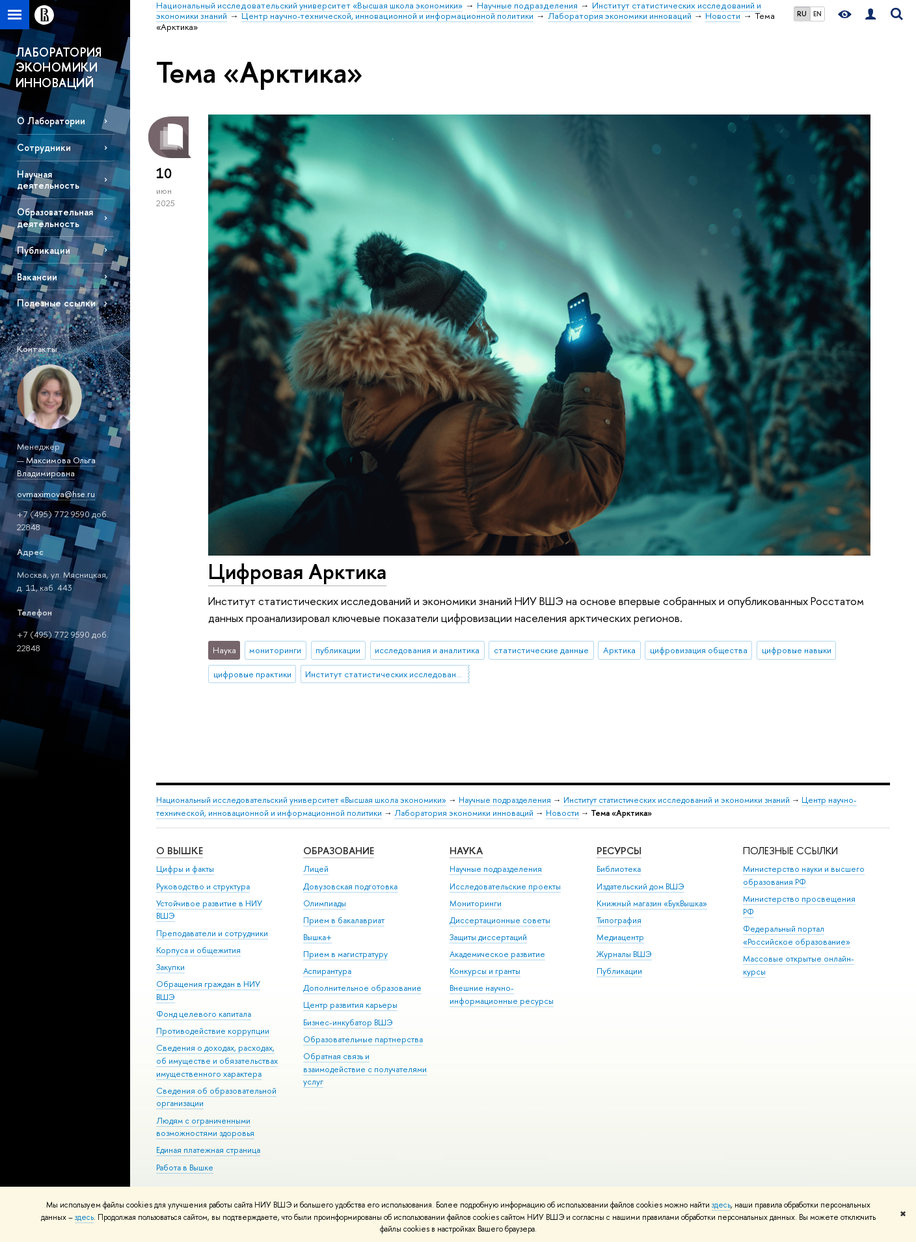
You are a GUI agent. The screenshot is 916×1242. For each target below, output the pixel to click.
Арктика (619, 650)
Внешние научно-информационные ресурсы (502, 994)
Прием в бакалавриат (343, 920)
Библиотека (619, 868)
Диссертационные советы (500, 920)
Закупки (170, 967)
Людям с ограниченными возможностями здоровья (205, 1127)
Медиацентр (620, 937)
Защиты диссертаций (488, 937)
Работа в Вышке (184, 1167)
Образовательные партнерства (363, 1039)
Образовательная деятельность (55, 217)
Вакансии (37, 277)
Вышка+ (317, 937)
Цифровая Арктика (297, 571)
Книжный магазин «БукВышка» (652, 903)
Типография (619, 920)
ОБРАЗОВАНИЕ (338, 850)
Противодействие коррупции (212, 1030)
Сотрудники (44, 147)
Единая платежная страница (208, 1149)
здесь (721, 1205)
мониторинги (275, 650)
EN (817, 13)
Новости (562, 812)
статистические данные (541, 650)
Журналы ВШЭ (624, 954)
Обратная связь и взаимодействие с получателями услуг (365, 1069)
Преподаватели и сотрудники (212, 933)
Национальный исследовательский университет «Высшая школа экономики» (301, 799)
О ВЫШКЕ (179, 850)
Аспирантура (327, 971)
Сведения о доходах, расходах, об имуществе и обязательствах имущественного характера (217, 1060)
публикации (338, 650)
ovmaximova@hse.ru (56, 494)
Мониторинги (476, 903)
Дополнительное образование (362, 987)
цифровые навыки (796, 650)
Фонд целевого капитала (203, 1013)
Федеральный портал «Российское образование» (796, 935)
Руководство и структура (203, 886)
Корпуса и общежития (198, 950)
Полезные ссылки (56, 303)
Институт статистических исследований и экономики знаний (387, 674)
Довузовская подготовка (350, 886)
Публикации (43, 250)
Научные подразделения (505, 799)
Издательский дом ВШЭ (640, 886)
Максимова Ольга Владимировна (56, 466)
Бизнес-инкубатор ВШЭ (348, 1022)
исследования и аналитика (427, 650)
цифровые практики (252, 674)
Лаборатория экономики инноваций (463, 812)
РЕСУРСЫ (619, 850)
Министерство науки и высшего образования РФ (804, 875)
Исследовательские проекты (505, 886)
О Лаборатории (51, 121)
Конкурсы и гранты (485, 971)
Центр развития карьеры (350, 1004)
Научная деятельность (48, 179)
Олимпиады (324, 903)
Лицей (316, 868)
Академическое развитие (497, 954)
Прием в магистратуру (345, 954)
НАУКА (466, 850)
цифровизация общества (699, 650)
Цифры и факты (185, 868)
